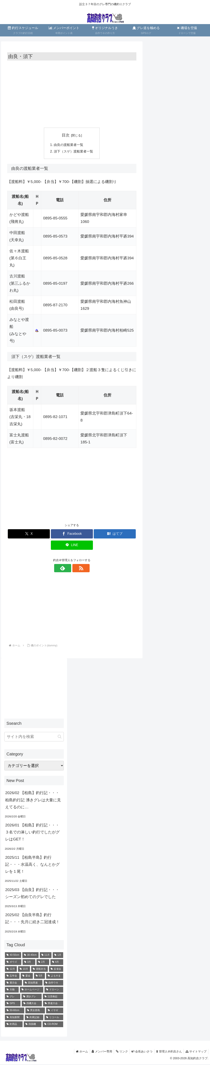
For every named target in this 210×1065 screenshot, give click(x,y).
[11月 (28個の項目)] (46, 956)
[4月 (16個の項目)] (56, 963)
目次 (66, 135)
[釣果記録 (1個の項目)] (34, 1018)
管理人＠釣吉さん (168, 1052)
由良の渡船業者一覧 (68, 145)
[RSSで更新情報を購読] (76, 569)
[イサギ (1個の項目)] (54, 1011)
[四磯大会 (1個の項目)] (32, 1004)
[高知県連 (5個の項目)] (33, 983)
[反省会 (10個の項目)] (56, 970)
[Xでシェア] (29, 534)
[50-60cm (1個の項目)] (14, 1011)
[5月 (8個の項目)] (39, 976)
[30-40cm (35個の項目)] (30, 956)
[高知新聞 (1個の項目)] (14, 1018)
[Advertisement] (71, 93)
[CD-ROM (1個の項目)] (52, 1025)
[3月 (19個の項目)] (28, 963)
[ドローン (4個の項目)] (53, 990)
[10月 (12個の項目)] (24, 970)
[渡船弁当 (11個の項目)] (39, 970)
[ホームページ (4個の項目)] (31, 990)
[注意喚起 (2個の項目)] (53, 997)
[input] (34, 737)
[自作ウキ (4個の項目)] (53, 983)
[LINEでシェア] (72, 545)
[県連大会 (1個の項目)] (53, 1004)
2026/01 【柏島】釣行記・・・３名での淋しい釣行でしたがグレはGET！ (32, 833)
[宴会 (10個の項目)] (27, 976)
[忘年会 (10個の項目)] (12, 976)
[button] (59, 737)
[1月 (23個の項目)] (57, 956)
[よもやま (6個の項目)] (54, 976)
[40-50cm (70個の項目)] (13, 956)
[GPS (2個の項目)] (13, 1004)
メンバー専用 (99, 1052)
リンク (119, 1052)
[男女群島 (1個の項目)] (35, 1011)
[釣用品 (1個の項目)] (14, 1025)
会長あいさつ (140, 1052)
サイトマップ (195, 1052)
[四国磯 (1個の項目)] (33, 1025)
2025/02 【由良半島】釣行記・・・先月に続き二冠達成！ (32, 919)
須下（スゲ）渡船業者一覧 (74, 152)
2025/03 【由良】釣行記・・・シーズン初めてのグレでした (32, 894)
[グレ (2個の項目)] (12, 997)
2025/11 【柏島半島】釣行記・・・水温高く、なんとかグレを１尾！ (32, 865)
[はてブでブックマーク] (115, 534)
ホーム (78, 1052)
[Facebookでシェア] (72, 534)
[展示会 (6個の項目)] (13, 983)
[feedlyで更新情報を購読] (67, 569)
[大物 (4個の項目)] (12, 990)
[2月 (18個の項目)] (42, 963)
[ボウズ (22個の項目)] (13, 963)
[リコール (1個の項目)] (53, 1018)
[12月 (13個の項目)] (11, 970)
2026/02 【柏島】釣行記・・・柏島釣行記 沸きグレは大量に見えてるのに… (33, 800)
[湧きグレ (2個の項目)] (31, 997)
